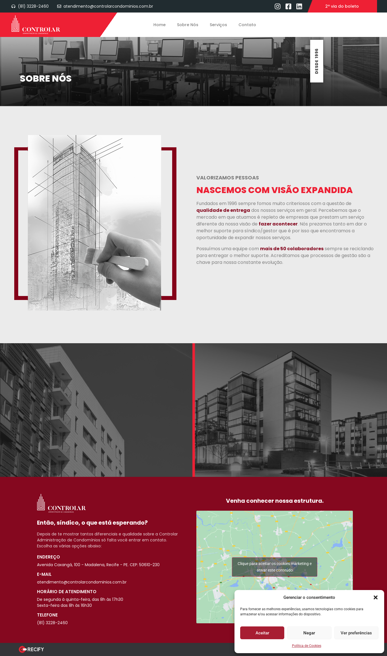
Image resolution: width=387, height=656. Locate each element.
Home (159, 25)
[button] (375, 597)
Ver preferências (356, 633)
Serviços (218, 25)
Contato (247, 25)
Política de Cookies (306, 646)
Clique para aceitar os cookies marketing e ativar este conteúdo (275, 566)
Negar (309, 633)
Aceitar (262, 633)
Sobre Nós (187, 25)
